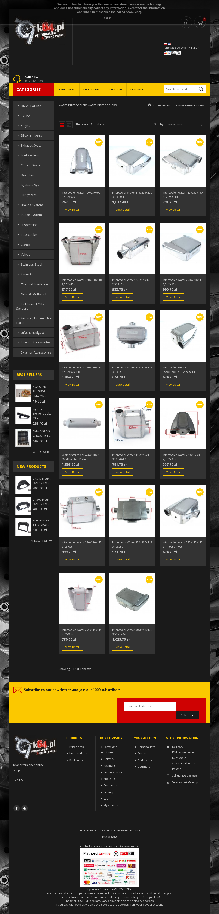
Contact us (110, 785)
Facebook (16, 808)
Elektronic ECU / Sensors (30, 306)
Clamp (23, 244)
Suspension (26, 225)
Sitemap (109, 792)
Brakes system (29, 205)
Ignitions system (30, 185)
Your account (146, 738)
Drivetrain (25, 175)
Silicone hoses (29, 135)
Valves (23, 254)
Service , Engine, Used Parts (34, 320)
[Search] (185, 89)
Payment (109, 765)
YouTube (24, 808)
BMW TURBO (67, 89)
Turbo (23, 115)
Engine (23, 125)
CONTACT (137, 89)
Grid (62, 124)
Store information (182, 738)
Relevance (186, 125)
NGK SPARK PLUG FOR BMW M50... (40, 391)
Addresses (145, 760)
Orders (142, 753)
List (69, 124)
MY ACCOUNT (92, 89)
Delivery (109, 759)
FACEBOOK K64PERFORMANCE (121, 830)
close (107, 18)
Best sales (76, 760)
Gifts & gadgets (30, 332)
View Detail (72, 209)
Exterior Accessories (33, 352)
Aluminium (25, 274)
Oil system (26, 195)
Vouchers (144, 766)
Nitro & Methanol (31, 294)
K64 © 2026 (109, 837)
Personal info (146, 747)
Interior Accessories (33, 342)
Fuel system (27, 155)
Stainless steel (29, 264)
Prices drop (76, 747)
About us (109, 779)
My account (111, 805)
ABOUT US (116, 89)
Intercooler (26, 234)
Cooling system (29, 165)
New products (78, 753)
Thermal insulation (32, 284)
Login (107, 798)
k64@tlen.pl (191, 782)
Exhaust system (30, 145)
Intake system (29, 214)
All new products (41, 541)
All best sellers (42, 452)
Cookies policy (113, 772)
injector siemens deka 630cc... (42, 413)
